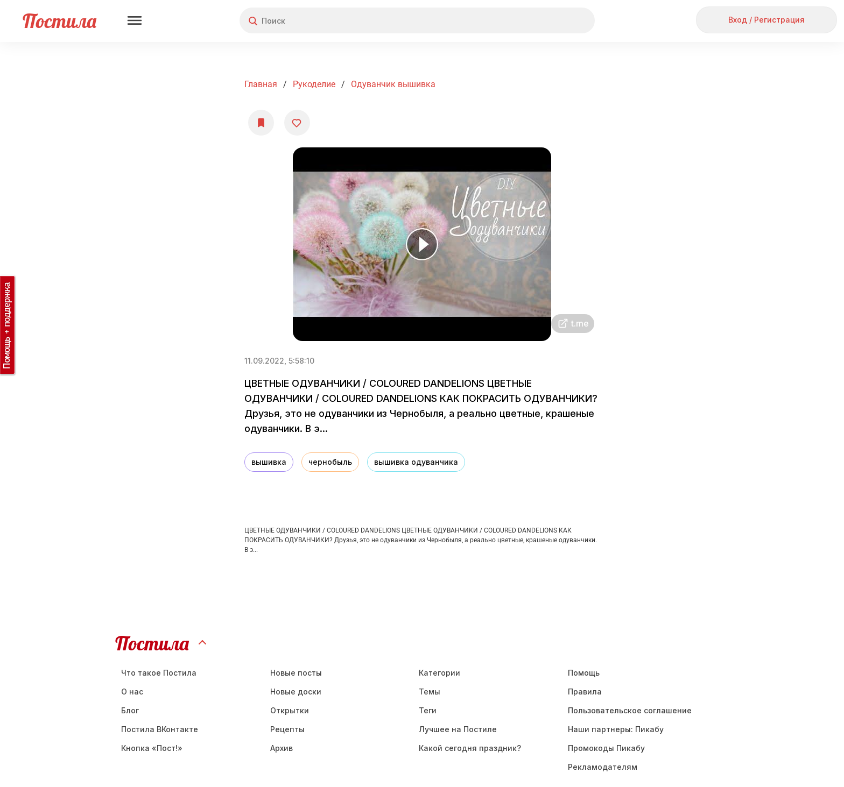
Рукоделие (314, 84)
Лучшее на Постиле (458, 729)
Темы (429, 691)
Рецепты (287, 729)
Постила (59, 21)
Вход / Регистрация (766, 19)
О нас (132, 691)
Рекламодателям (602, 766)
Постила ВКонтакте (159, 729)
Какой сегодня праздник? (470, 748)
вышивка (268, 461)
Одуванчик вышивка (393, 84)
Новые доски (295, 691)
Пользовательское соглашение (630, 710)
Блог (130, 710)
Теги (428, 710)
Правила (585, 691)
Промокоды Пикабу (606, 748)
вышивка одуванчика (416, 461)
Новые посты (296, 672)
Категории (439, 672)
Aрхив (281, 748)
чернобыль (330, 461)
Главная (260, 84)
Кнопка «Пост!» (151, 748)
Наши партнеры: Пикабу (616, 729)
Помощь (584, 672)
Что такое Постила (158, 672)
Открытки (289, 710)
